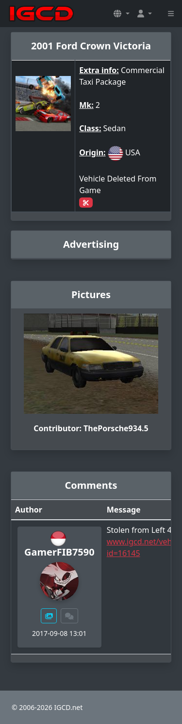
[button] (121, 13)
